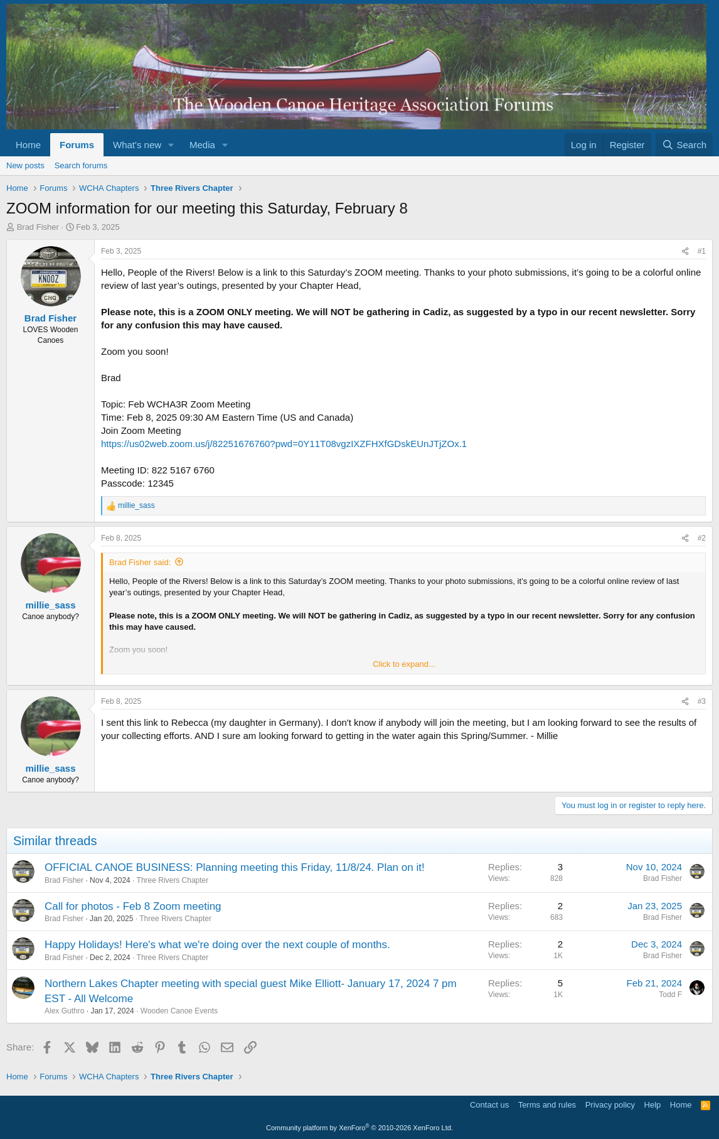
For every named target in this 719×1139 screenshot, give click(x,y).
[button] (171, 144)
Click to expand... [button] (404, 664)
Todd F (670, 994)
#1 (702, 251)
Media (202, 144)
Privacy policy (610, 1104)
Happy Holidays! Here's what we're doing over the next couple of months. (217, 945)
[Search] (684, 144)
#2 (702, 538)
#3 (702, 701)
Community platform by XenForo (359, 1127)
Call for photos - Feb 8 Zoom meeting (133, 906)
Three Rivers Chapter (173, 880)
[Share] (685, 251)
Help (652, 1104)
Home (28, 144)
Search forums (81, 165)
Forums (77, 144)
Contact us (489, 1104)
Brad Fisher (38, 227)
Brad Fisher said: (140, 562)
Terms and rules (547, 1104)
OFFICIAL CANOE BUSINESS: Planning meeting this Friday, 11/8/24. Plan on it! (235, 867)
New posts (25, 165)
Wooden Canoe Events (179, 1011)
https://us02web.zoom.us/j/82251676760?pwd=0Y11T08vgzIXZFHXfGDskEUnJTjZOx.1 (284, 443)
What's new (137, 144)
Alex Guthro (64, 1011)
